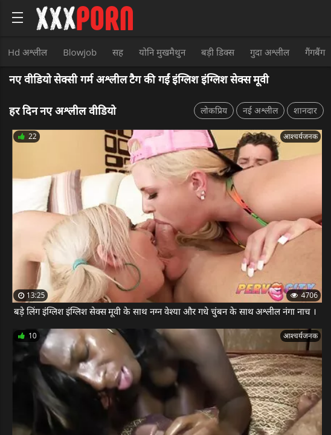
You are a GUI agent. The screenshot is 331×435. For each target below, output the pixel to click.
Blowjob (80, 52)
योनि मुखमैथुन (162, 52)
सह (117, 52)
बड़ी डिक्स (217, 52)
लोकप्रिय (214, 110)
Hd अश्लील (27, 52)
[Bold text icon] (17, 17)
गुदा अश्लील (269, 52)
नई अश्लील (260, 110)
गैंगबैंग (315, 52)
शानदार (305, 110)
